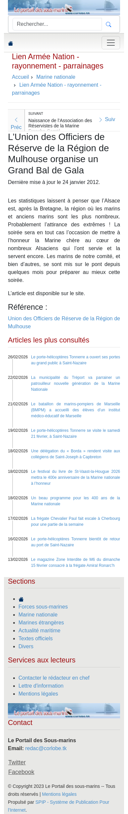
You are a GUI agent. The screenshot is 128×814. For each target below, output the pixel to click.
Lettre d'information (40, 686)
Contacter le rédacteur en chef (53, 678)
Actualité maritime (39, 630)
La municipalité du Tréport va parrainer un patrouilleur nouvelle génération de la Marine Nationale (75, 383)
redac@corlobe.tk (46, 748)
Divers (25, 646)
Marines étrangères (41, 622)
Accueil (20, 77)
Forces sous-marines (43, 607)
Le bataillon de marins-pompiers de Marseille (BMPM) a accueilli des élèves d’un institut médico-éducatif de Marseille (75, 410)
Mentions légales (38, 694)
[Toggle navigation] (111, 42)
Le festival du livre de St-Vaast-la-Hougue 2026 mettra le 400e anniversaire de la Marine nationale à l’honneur (75, 477)
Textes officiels (35, 638)
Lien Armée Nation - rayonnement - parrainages (57, 61)
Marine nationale (37, 614)
